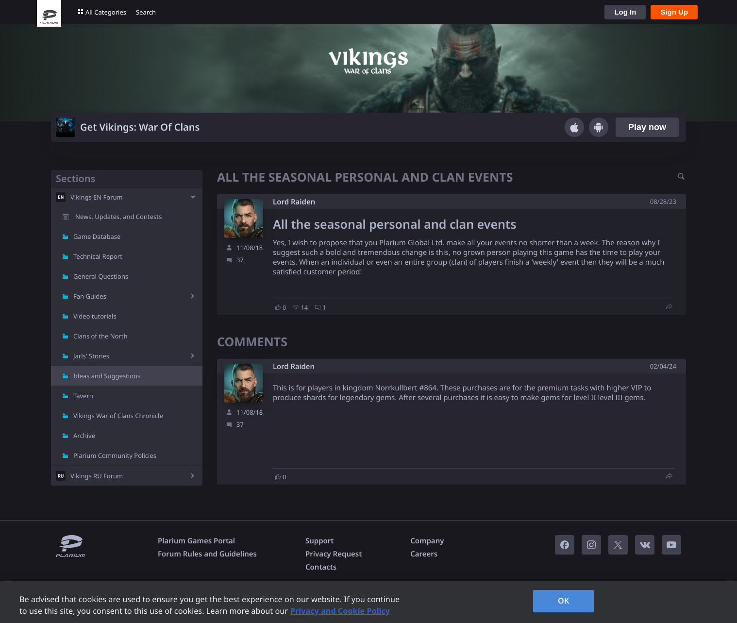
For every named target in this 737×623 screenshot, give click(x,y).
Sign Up (674, 12)
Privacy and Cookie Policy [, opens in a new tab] (340, 611)
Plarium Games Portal (196, 541)
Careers (423, 554)
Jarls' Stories (91, 356)
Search (146, 12)
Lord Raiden (294, 202)
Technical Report (97, 256)
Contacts (320, 567)
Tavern (83, 395)
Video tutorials (95, 316)
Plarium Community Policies (114, 455)
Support (319, 541)
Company (427, 541)
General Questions (100, 276)
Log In (625, 12)
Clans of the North (100, 336)
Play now (647, 127)
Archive (84, 435)
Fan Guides (89, 296)
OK (564, 600)
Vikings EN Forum (96, 197)
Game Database (96, 236)
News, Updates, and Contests (118, 216)
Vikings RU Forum (96, 475)
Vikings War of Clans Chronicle (118, 415)
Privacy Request (333, 554)
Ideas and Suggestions (106, 375)
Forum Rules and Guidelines (207, 554)
